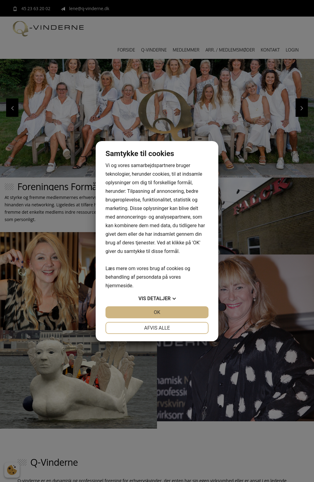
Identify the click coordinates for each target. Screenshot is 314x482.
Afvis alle (157, 328)
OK (157, 312)
